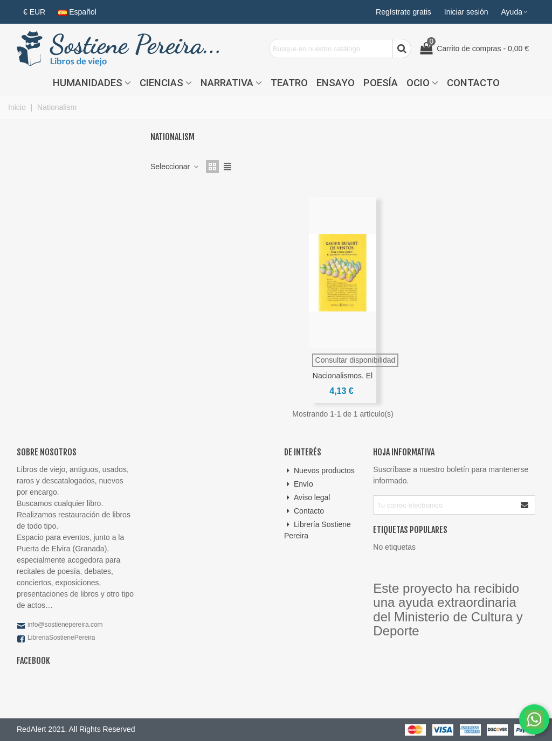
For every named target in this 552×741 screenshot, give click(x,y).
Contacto (473, 83)
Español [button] (77, 12)
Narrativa (227, 83)
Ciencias (161, 83)
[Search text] (331, 48)
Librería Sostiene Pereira (317, 529)
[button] (515, 12)
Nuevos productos (319, 470)
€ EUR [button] (34, 12)
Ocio (418, 83)
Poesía (380, 83)
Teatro (289, 83)
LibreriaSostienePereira (61, 637)
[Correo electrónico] (444, 505)
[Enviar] (525, 505)
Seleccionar (174, 166)
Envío (298, 484)
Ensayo (335, 83)
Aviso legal (307, 497)
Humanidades (87, 83)
